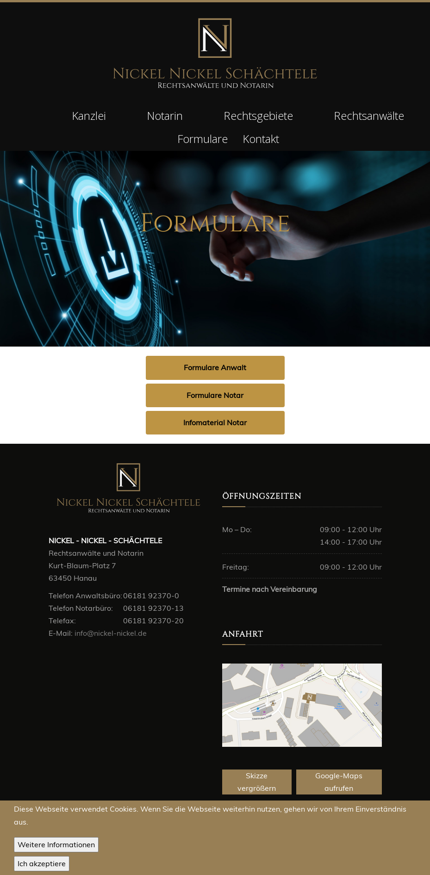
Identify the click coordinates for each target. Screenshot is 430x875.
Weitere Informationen (56, 845)
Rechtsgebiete (258, 115)
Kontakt (261, 138)
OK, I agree (41, 865)
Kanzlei (89, 115)
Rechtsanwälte (369, 115)
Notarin (165, 115)
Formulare (202, 138)
